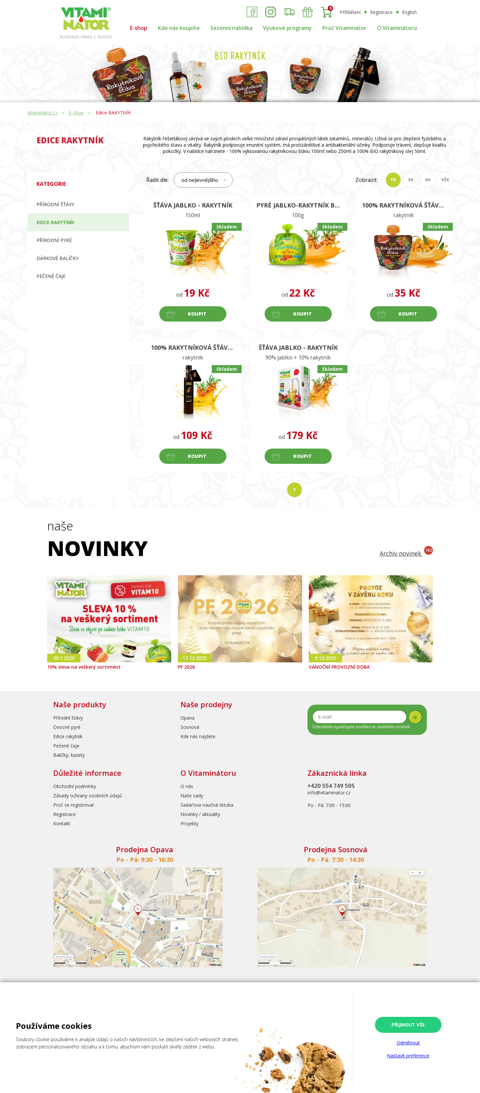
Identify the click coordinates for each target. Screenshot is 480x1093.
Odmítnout (408, 1042)
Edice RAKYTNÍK (113, 112)
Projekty (189, 823)
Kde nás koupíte (179, 28)
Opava (187, 718)
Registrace (381, 12)
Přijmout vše (408, 1025)
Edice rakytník (67, 736)
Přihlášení (350, 12)
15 (393, 180)
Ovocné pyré (66, 727)
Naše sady (191, 795)
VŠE (445, 180)
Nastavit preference (408, 1055)
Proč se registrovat (73, 805)
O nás (186, 786)
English (409, 12)
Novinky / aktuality (200, 814)
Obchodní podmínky (74, 786)
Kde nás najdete (197, 736)
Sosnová (189, 727)
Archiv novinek (406, 553)
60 (427, 180)
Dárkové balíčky (57, 258)
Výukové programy (287, 28)
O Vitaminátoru (397, 28)
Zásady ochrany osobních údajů (87, 795)
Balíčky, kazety (69, 755)
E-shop (138, 28)
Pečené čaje (51, 276)
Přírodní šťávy (55, 204)
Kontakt (61, 823)
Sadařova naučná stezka (206, 805)
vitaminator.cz (42, 112)
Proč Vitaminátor (344, 28)
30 (410, 180)
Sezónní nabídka (231, 28)
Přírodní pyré (54, 240)
